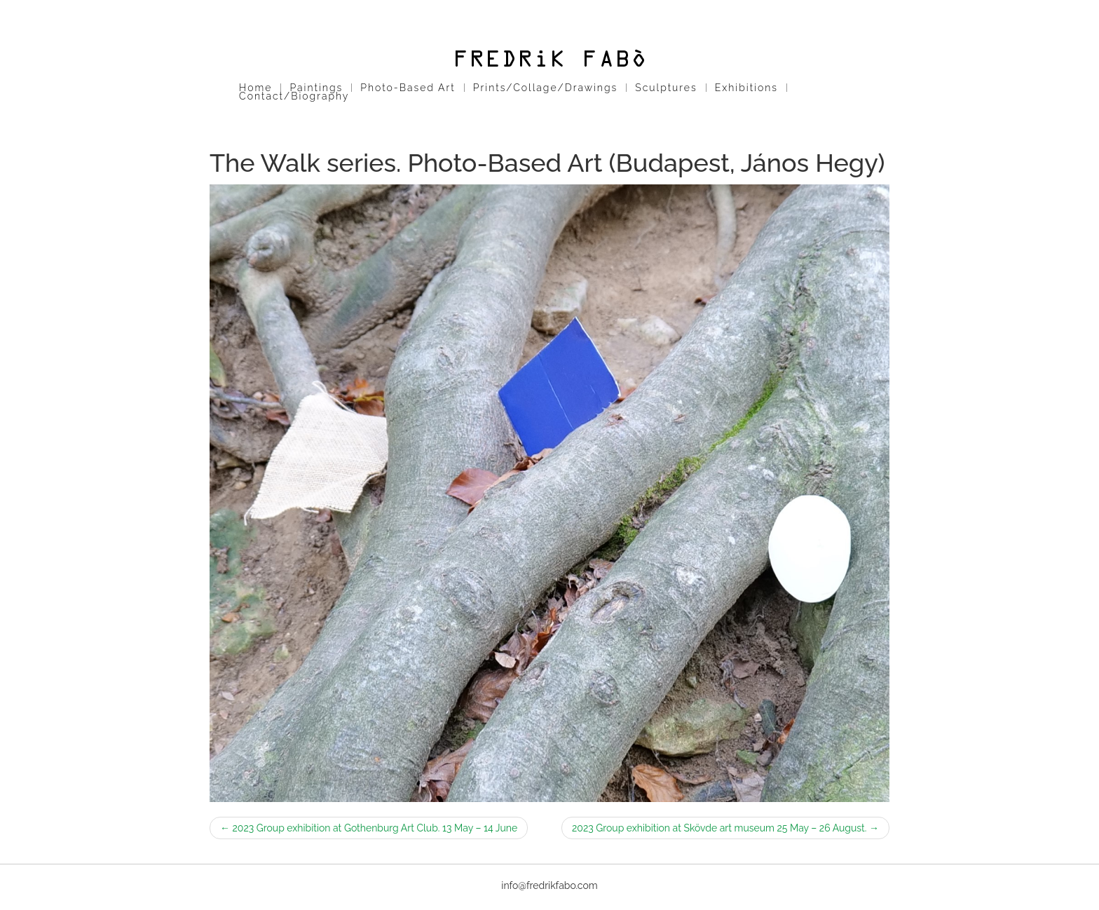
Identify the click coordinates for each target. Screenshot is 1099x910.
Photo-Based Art (408, 87)
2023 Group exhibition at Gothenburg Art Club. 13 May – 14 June (368, 828)
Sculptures (666, 87)
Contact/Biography (294, 96)
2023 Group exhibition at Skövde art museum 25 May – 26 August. (725, 828)
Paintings (316, 87)
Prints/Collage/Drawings (545, 87)
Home (255, 87)
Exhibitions (746, 87)
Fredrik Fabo (549, 58)
